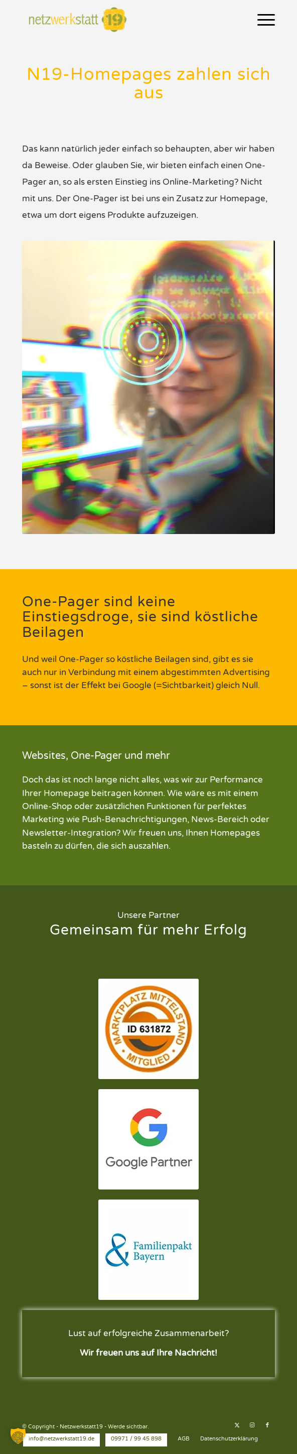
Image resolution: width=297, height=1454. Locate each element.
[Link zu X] (237, 1425)
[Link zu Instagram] (252, 1425)
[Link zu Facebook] (267, 1425)
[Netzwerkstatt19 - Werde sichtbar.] (123, 20)
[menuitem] (261, 20)
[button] (18, 1436)
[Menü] (261, 20)
